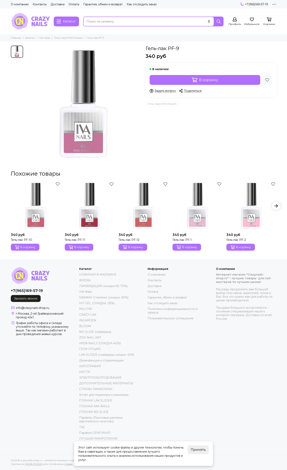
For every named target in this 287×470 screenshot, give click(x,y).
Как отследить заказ (142, 4)
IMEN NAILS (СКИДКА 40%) (100, 343)
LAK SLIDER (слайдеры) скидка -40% (106, 355)
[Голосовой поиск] (208, 21)
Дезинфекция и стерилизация (101, 360)
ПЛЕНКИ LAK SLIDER (95, 400)
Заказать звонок (26, 298)
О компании (20, 4)
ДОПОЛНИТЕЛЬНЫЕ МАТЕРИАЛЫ (106, 383)
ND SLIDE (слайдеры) (95, 332)
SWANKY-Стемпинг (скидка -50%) (103, 297)
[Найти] (219, 21)
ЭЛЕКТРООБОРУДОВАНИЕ (100, 377)
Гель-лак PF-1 (182, 240)
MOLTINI (85, 309)
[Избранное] (251, 21)
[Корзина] (269, 21)
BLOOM (85, 326)
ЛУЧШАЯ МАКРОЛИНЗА (98, 438)
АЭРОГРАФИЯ (90, 366)
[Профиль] (235, 21)
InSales (68, 464)
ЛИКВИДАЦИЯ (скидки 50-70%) (103, 286)
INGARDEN (87, 320)
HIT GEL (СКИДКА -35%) (97, 303)
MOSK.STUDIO (34, 464)
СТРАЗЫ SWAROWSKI (95, 389)
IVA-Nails (44, 37)
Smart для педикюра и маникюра (103, 395)
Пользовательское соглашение (171, 318)
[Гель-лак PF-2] (251, 206)
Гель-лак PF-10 (21, 240)
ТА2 (82, 427)
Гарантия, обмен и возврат (103, 4)
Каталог (30, 37)
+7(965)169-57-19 (254, 4)
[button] (276, 205)
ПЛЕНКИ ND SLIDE (94, 412)
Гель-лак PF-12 (129, 240)
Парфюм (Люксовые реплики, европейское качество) (101, 419)
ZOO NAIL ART (90, 337)
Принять (198, 450)
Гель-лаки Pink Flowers (68, 37)
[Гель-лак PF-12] (143, 206)
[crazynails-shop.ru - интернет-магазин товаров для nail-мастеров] (30, 21)
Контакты (40, 4)
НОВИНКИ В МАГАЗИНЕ (97, 274)
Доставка (58, 4)
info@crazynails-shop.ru (32, 308)
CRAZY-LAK (87, 314)
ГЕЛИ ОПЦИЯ (89, 349)
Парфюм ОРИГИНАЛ (95, 433)
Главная (16, 37)
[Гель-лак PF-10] (36, 206)
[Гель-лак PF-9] (83, 104)
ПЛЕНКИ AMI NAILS (94, 406)
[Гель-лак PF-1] (197, 206)
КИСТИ (84, 372)
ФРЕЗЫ (85, 280)
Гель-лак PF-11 (75, 240)
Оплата (74, 4)
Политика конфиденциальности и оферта (172, 310)
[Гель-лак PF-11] (90, 206)
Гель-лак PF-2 (236, 240)
